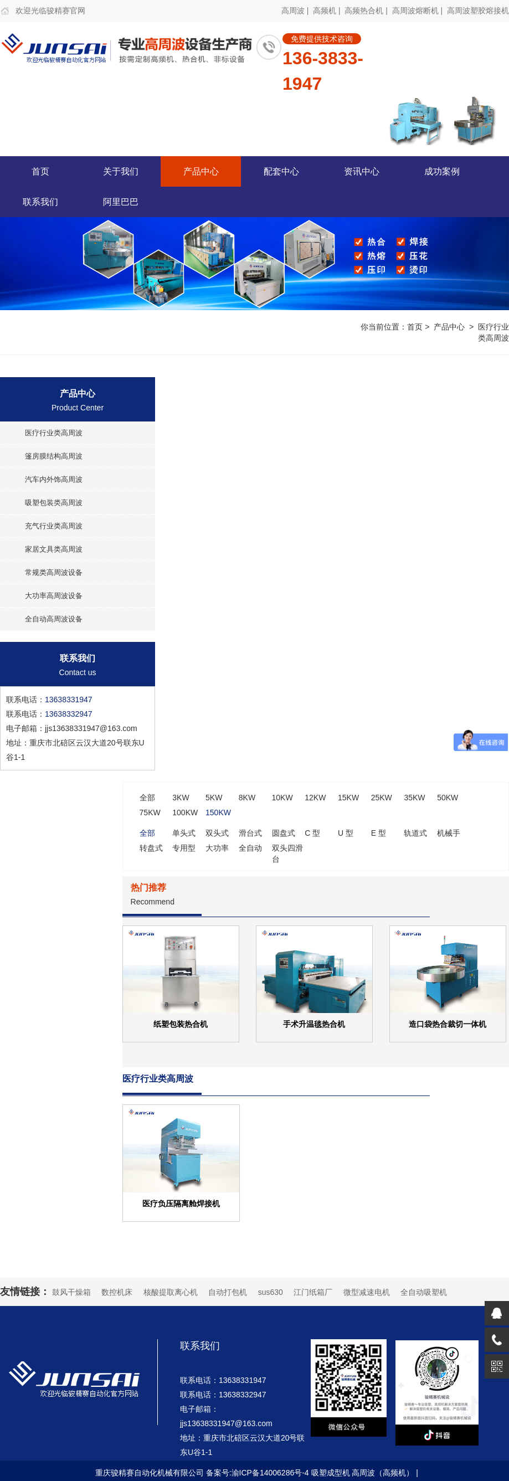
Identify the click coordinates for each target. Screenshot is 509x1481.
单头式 (184, 833)
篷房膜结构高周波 (54, 456)
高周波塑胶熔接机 (478, 10)
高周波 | (296, 10)
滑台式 (250, 833)
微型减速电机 (366, 1292)
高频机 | (327, 10)
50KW (447, 797)
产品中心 (201, 171)
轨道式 (415, 833)
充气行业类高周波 (54, 526)
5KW (213, 797)
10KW (282, 797)
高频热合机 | (367, 10)
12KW (315, 797)
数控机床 (116, 1292)
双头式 (217, 833)
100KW (185, 812)
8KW (247, 797)
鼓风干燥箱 (71, 1292)
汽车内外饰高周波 (54, 479)
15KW (348, 797)
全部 (147, 797)
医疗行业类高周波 (54, 433)
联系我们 (40, 202)
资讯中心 (361, 171)
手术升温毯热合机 (314, 1024)
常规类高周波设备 (54, 572)
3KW (180, 797)
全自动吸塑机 (423, 1292)
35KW (414, 797)
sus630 (270, 1292)
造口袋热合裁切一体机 (447, 1024)
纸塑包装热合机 (180, 1024)
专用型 (184, 848)
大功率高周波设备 (54, 596)
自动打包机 (227, 1292)
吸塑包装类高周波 (54, 502)
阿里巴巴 (120, 202)
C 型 (312, 833)
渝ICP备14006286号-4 (270, 1472)
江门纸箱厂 (313, 1292)
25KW (381, 797)
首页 (40, 171)
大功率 (217, 848)
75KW (150, 812)
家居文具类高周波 (54, 549)
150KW (218, 812)
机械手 (448, 833)
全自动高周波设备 (54, 619)
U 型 (345, 833)
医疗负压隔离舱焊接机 (181, 1203)
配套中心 (281, 171)
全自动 (250, 848)
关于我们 (120, 171)
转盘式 (151, 848)
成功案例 (442, 171)
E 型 (378, 833)
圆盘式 (283, 833)
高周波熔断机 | (418, 10)
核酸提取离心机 (170, 1292)
